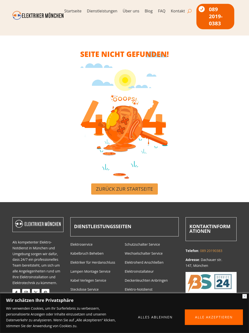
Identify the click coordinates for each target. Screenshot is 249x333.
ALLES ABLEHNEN (155, 317)
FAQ (162, 11)
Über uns (131, 11)
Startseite (72, 11)
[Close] (244, 296)
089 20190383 (211, 250)
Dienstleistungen (102, 11)
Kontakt (178, 11)
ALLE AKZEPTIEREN (214, 317)
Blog (149, 11)
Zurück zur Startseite (124, 189)
